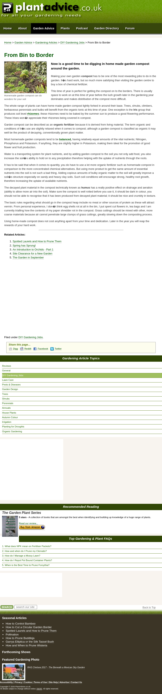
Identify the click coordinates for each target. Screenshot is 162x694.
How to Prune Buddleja (20, 638)
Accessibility (6, 682)
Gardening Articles (46, 42)
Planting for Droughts (13, 426)
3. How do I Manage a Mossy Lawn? (21, 555)
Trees (5, 394)
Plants (65, 28)
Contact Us (76, 682)
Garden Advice (23, 42)
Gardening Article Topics (81, 358)
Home (7, 42)
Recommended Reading (81, 506)
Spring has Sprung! (24, 245)
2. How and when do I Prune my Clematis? (24, 551)
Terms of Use (40, 682)
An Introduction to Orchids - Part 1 (33, 249)
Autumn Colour (10, 417)
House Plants (9, 412)
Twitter (56, 348)
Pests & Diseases (11, 384)
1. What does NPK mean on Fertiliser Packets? (26, 546)
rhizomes (33, 113)
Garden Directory (106, 28)
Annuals (6, 408)
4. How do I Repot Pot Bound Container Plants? (27, 560)
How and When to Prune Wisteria (26, 645)
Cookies (28, 682)
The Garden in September (28, 257)
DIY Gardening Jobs (72, 42)
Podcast (82, 28)
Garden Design (10, 389)
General (6, 370)
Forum (130, 28)
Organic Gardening (12, 431)
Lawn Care (7, 380)
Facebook (40, 348)
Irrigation (6, 422)
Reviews (6, 366)
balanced (65, 139)
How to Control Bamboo (21, 623)
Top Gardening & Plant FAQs (90, 538)
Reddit (25, 348)
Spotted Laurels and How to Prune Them (37, 241)
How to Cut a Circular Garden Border (29, 627)
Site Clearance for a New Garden (32, 253)
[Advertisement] (62, 299)
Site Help (53, 682)
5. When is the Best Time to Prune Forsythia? (26, 565)
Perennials (7, 403)
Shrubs (5, 398)
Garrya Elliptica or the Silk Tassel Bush (30, 641)
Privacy (19, 682)
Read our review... (28, 523)
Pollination (12, 634)
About (22, 28)
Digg (13, 348)
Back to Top (149, 607)
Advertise (64, 682)
